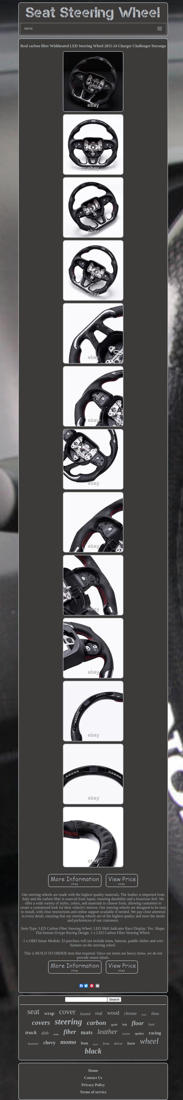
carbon (96, 1022)
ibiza (155, 1013)
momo (68, 1041)
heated (85, 1014)
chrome (130, 1013)
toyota (126, 1033)
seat (33, 1011)
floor (138, 1023)
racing (155, 1032)
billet (144, 1014)
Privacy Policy (93, 1085)
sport (95, 1044)
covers (41, 1022)
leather (107, 1031)
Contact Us (93, 1078)
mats (86, 1032)
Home (93, 1071)
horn (131, 1043)
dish (45, 1033)
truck (31, 1032)
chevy (49, 1042)
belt (124, 1024)
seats (56, 1034)
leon (84, 1043)
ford (151, 1024)
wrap (49, 1013)
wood (113, 1013)
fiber (70, 1031)
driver (118, 1043)
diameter (33, 1043)
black (93, 1051)
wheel (149, 1041)
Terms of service (93, 1092)
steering (68, 1021)
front (106, 1043)
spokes (139, 1033)
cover (67, 1011)
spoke (114, 1024)
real (98, 1013)
